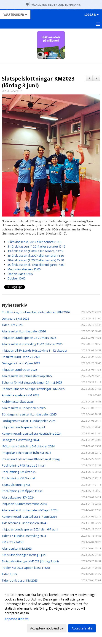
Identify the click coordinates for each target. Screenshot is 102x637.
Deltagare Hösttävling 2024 (20, 440)
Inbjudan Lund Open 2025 (19, 370)
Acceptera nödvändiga (46, 628)
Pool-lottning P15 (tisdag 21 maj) (23, 465)
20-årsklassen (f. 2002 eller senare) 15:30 (36, 260)
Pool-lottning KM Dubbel (18, 478)
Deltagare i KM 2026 (15, 318)
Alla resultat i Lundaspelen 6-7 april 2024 (29, 510)
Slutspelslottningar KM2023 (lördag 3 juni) (38, 82)
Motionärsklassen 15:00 (24, 269)
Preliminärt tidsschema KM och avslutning (30, 459)
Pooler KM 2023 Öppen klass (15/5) (26, 568)
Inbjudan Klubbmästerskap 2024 (24, 504)
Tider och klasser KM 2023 (20, 580)
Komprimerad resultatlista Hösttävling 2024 (31, 433)
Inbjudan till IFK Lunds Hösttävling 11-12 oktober (34, 350)
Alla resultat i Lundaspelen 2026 (24, 331)
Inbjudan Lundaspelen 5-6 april (23, 427)
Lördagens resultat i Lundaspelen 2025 (29, 421)
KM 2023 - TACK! (12, 542)
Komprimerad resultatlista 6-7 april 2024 (29, 516)
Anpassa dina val (17, 619)
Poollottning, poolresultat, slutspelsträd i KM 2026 (36, 312)
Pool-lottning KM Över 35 (19, 472)
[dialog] (51, 611)
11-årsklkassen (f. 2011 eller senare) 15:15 (36, 246)
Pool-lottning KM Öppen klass (22, 491)
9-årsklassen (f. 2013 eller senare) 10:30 (35, 242)
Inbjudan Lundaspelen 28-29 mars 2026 (29, 338)
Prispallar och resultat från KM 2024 (26, 453)
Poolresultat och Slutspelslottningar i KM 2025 (33, 389)
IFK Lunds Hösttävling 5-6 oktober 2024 (28, 446)
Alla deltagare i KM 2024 (18, 497)
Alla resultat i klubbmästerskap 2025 (27, 376)
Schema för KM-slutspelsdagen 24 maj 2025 (32, 382)
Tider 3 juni (9, 574)
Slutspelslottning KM (16, 485)
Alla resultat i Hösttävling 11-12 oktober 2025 (32, 344)
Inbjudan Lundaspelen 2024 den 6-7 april (30, 529)
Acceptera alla (82, 628)
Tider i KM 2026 (12, 325)
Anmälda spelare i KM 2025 (20, 395)
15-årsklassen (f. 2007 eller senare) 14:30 (36, 255)
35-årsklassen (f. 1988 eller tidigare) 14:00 (36, 265)
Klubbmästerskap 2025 (18, 401)
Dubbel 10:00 (16, 278)
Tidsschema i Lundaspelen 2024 (24, 523)
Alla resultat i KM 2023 (17, 548)
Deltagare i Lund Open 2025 (21, 363)
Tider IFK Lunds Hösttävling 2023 (24, 536)
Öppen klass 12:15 (20, 274)
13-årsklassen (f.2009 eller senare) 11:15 (35, 251)
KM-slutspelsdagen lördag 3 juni (24, 555)
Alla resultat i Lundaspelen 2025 (24, 408)
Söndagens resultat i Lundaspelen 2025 (29, 414)
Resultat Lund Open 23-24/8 (21, 357)
